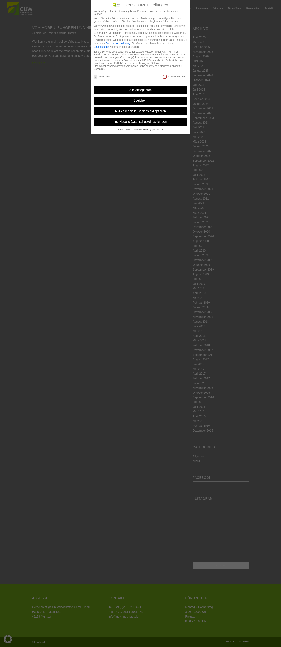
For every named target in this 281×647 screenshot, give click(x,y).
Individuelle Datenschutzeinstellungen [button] (140, 121)
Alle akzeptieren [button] (140, 90)
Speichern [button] (141, 100)
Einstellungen (101, 46)
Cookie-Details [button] (124, 129)
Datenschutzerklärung (118, 43)
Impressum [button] (158, 129)
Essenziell (102, 76)
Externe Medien (174, 76)
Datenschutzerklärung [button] (142, 129)
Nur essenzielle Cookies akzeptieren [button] (140, 111)
